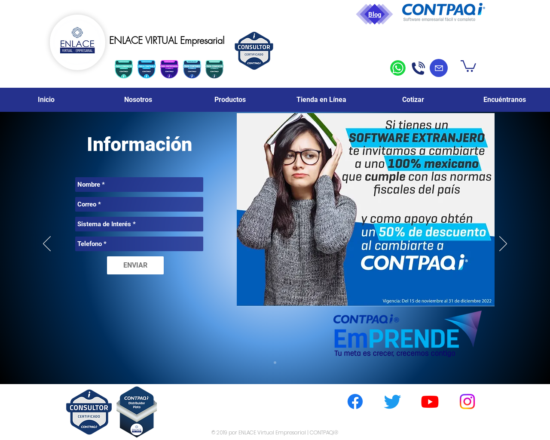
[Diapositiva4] (275, 362)
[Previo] (47, 244)
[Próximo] (503, 244)
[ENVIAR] (135, 265)
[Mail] (439, 68)
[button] (468, 65)
